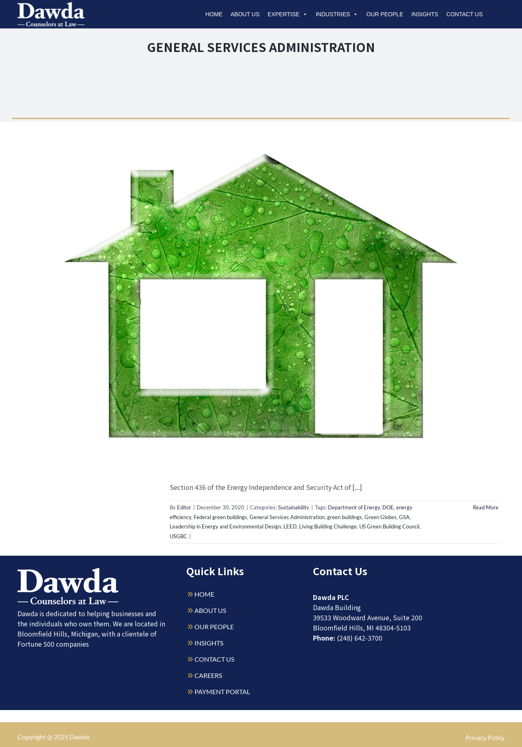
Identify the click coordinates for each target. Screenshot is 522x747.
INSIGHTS (208, 643)
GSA (404, 517)
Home (213, 14)
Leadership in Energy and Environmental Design (225, 526)
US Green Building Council (389, 526)
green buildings (344, 517)
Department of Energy (354, 507)
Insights (424, 14)
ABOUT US (210, 610)
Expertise (287, 14)
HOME (204, 594)
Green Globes (381, 517)
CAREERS (208, 675)
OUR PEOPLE (214, 626)
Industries (337, 14)
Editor (184, 507)
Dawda (79, 737)
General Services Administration (287, 517)
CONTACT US (214, 659)
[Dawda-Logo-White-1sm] (68, 571)
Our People (384, 14)
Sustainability (293, 507)
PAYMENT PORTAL (222, 691)
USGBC (178, 536)
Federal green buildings (220, 517)
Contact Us (465, 14)
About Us (245, 14)
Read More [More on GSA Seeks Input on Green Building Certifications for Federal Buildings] (485, 507)
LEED (290, 526)
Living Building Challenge (328, 526)
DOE (388, 507)
